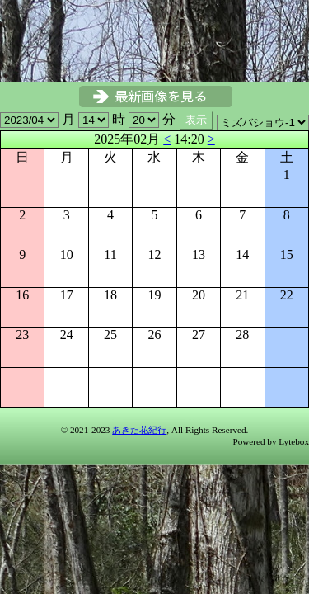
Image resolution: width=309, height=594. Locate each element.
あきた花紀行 (139, 430)
